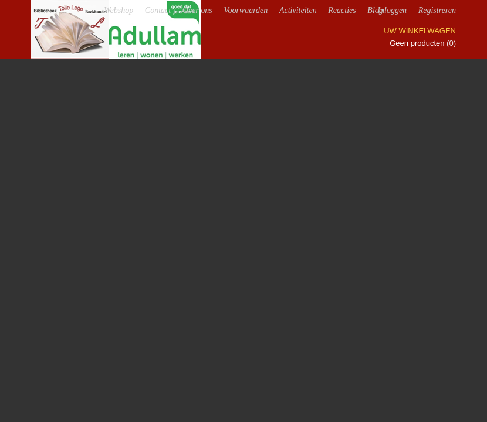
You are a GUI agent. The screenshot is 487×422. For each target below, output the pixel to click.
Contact (158, 10)
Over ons (197, 10)
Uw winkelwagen (420, 30)
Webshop (118, 10)
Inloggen (392, 10)
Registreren (437, 10)
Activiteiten (298, 10)
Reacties (342, 10)
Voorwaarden (246, 10)
